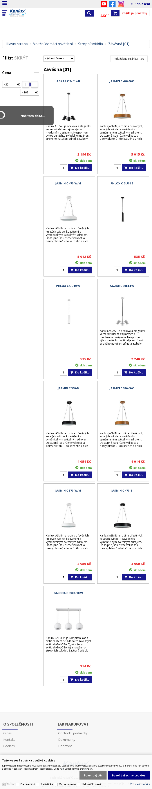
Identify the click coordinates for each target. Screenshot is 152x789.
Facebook (112, 4)
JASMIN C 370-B (68, 388)
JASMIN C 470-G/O (122, 81)
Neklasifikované (91, 784)
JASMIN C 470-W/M (68, 183)
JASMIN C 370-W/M (68, 490)
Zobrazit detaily (140, 784)
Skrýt (21, 58)
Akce (104, 15)
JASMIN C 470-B (121, 490)
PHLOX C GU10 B (122, 183)
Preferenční (27, 784)
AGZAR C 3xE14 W (122, 286)
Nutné (10, 784)
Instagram (121, 4)
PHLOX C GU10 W (68, 286)
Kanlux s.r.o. (22, 13)
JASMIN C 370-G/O (122, 388)
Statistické (47, 784)
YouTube (104, 4)
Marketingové (67, 784)
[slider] (25, 84)
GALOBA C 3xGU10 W (68, 593)
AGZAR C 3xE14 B (68, 81)
